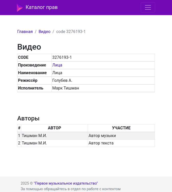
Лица (57, 65)
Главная (25, 31)
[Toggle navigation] (148, 7)
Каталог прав (37, 8)
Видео (44, 31)
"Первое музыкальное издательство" (66, 183)
